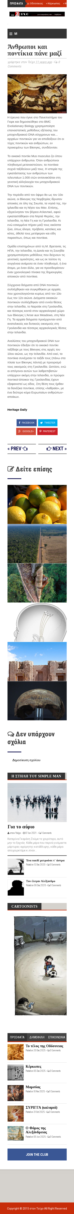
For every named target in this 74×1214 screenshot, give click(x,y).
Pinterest (47, 431)
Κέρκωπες (53, 3)
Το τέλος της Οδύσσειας (27, 3)
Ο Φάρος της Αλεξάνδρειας (36, 1130)
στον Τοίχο (37, 1208)
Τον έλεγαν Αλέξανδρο (40, 881)
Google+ (26, 431)
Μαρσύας (33, 1087)
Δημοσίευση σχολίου (26, 760)
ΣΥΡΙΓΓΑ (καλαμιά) (41, 1107)
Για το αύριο (21, 826)
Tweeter (47, 422)
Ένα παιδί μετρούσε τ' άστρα (45, 860)
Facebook (27, 422)
